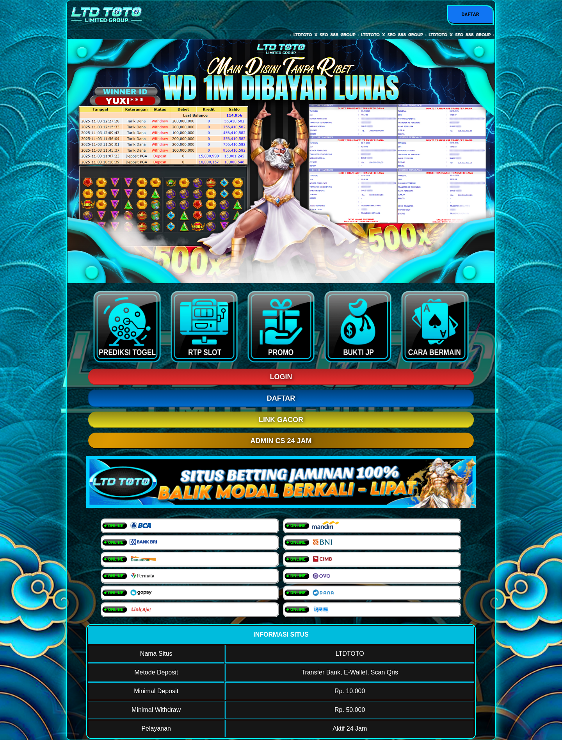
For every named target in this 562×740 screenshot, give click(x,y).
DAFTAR (470, 14)
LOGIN (281, 377)
